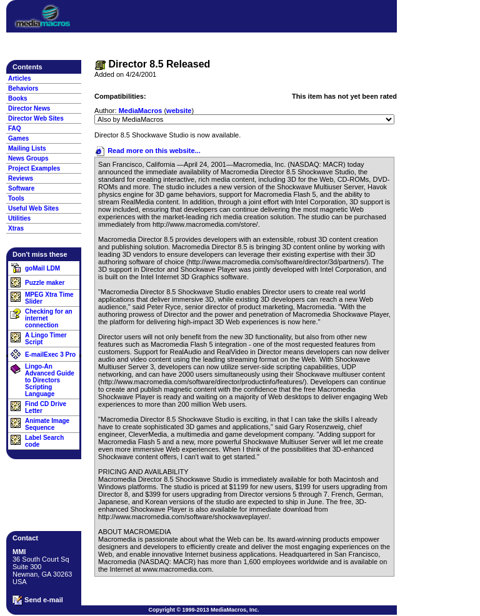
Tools (16, 198)
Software (21, 188)
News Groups (28, 158)
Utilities (19, 218)
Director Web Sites (36, 118)
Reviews (20, 178)
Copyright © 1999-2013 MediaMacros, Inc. (203, 610)
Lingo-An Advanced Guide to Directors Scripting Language (49, 380)
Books (18, 98)
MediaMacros (140, 110)
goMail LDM (42, 268)
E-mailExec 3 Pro (50, 354)
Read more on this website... (147, 150)
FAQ (14, 128)
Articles (19, 78)
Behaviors (23, 88)
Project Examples (34, 168)
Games (18, 138)
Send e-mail (37, 600)
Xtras (16, 228)
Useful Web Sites (33, 208)
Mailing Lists (27, 148)
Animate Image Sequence (47, 424)
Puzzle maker (44, 282)
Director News (29, 108)
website (178, 110)
